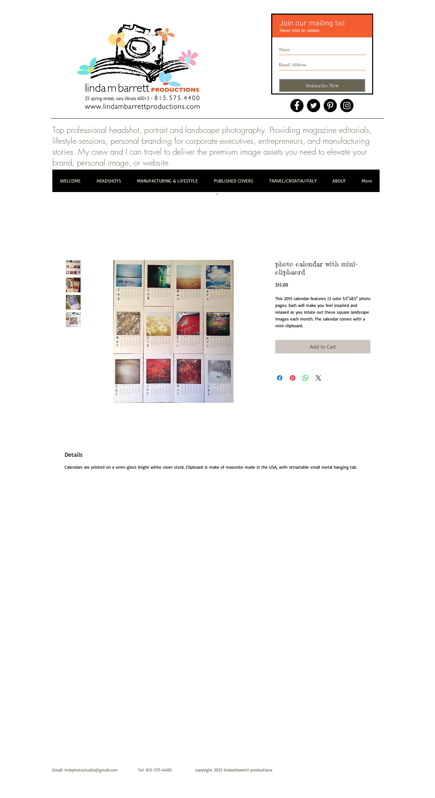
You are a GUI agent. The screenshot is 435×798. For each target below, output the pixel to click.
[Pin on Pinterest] (293, 378)
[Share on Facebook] (280, 378)
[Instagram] (346, 105)
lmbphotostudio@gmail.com (91, 770)
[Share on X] (318, 378)
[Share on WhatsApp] (305, 378)
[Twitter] (313, 105)
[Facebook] (296, 105)
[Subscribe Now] (322, 85)
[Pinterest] (330, 105)
